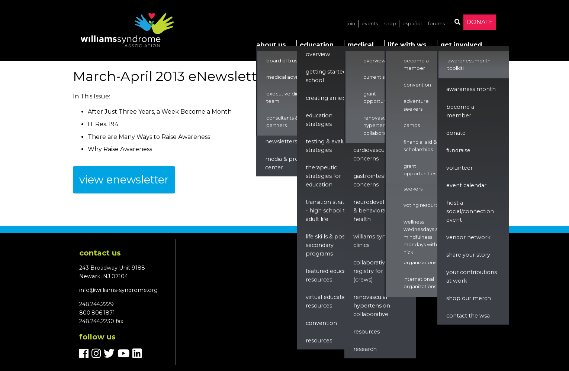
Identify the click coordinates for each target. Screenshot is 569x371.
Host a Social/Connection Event (470, 211)
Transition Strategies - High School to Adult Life (332, 210)
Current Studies (381, 77)
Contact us (100, 252)
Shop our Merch (468, 298)
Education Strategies (319, 119)
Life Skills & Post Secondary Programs (326, 245)
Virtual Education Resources (328, 301)
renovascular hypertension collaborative (371, 306)
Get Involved (461, 44)
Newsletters (281, 141)
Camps (412, 125)
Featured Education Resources (331, 275)
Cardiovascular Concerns (372, 154)
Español (412, 23)
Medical (360, 44)
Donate (479, 22)
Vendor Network (468, 237)
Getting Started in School (329, 76)
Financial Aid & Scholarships (420, 145)
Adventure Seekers (416, 184)
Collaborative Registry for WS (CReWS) (372, 271)
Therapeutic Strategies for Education (323, 176)
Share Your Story (468, 254)
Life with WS (407, 44)
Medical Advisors (286, 77)
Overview (318, 54)
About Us (271, 44)
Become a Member (416, 64)
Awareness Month (471, 89)
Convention (321, 323)
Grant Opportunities (379, 97)
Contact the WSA (468, 315)
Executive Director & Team (291, 97)
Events (369, 23)
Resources (319, 340)
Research (365, 349)
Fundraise (458, 150)
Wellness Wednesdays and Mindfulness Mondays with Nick (424, 237)
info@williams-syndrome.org (118, 290)
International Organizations (420, 282)
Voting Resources (424, 205)
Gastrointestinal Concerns (374, 180)
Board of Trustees (287, 61)
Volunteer (459, 168)
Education (317, 44)
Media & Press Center (284, 163)
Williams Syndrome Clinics (378, 240)
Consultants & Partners (282, 121)
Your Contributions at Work (471, 276)
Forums (436, 23)
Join (351, 23)
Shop (390, 23)
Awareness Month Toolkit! (469, 64)
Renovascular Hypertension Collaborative (379, 125)
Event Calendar (466, 185)
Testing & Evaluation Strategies (332, 145)
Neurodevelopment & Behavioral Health (380, 210)
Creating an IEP (326, 98)
